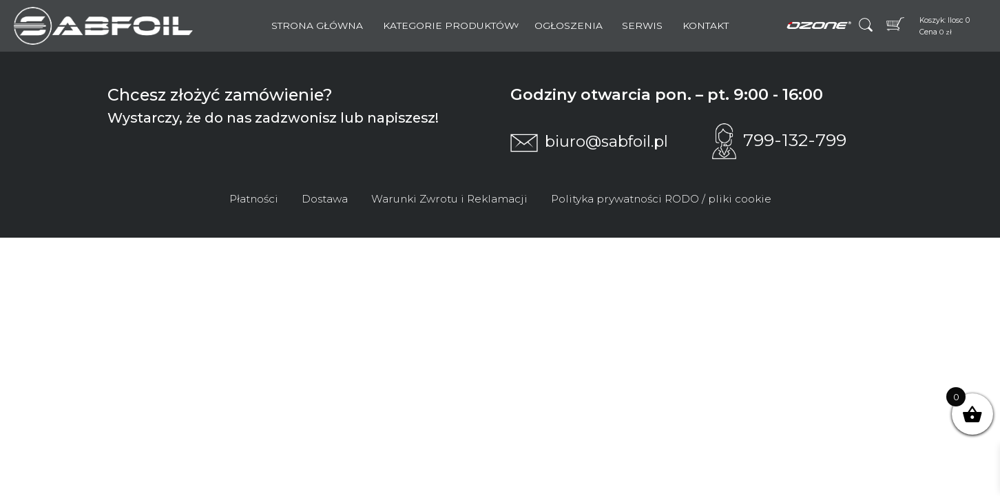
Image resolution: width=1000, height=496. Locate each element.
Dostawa (325, 198)
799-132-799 (779, 140)
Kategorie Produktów (448, 25)
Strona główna (317, 25)
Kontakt (706, 25)
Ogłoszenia (568, 25)
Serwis (642, 25)
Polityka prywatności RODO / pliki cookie (661, 198)
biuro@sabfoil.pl (589, 141)
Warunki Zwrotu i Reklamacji (449, 198)
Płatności (253, 198)
